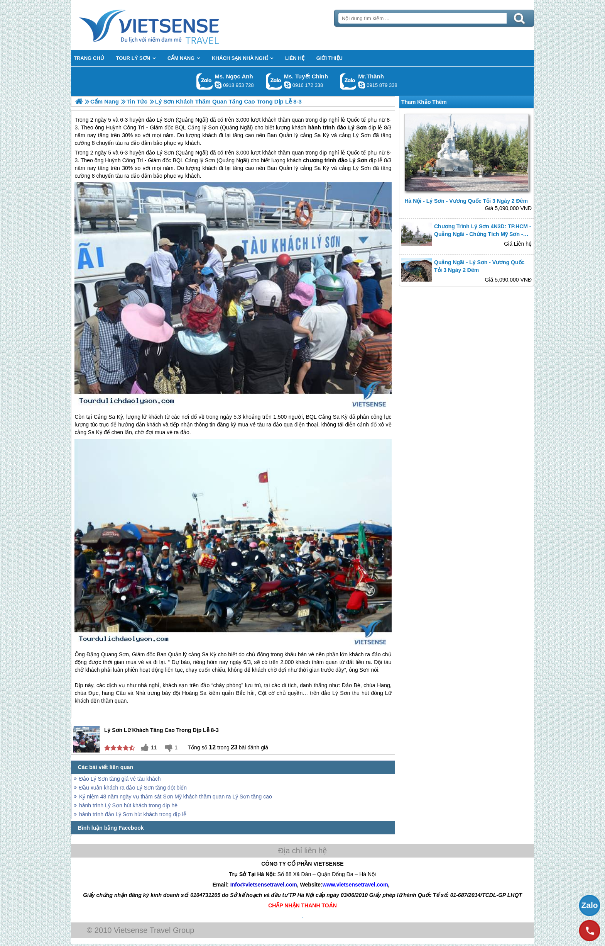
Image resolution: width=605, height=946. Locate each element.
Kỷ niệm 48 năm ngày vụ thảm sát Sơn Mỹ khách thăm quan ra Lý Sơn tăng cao (175, 796)
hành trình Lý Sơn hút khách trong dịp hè (128, 805)
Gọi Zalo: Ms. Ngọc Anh (204, 81)
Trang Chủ (168, 25)
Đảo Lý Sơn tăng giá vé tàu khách (120, 779)
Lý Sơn (362, 168)
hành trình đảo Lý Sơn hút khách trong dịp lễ (132, 814)
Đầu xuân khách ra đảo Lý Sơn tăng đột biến (133, 788)
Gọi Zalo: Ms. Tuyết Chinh (274, 81)
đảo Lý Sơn (160, 152)
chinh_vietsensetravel (287, 85)
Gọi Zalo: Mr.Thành (348, 81)
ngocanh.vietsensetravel (218, 85)
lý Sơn (207, 160)
